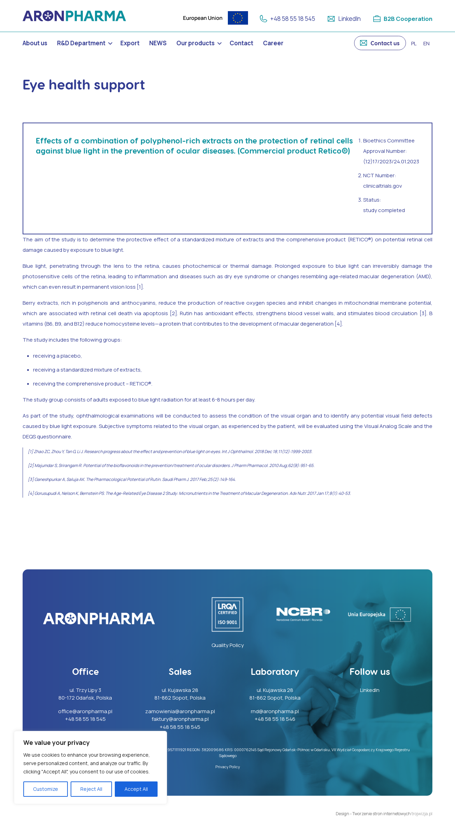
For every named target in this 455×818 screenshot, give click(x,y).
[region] (90, 767)
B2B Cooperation (407, 19)
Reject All (91, 789)
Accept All (136, 789)
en (426, 43)
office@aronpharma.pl (85, 711)
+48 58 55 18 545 (292, 19)
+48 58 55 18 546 (275, 719)
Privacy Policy (227, 766)
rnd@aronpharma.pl (275, 711)
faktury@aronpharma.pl (180, 719)
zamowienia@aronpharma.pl (180, 711)
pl (413, 43)
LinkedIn (348, 19)
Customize (45, 789)
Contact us (385, 43)
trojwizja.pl (422, 814)
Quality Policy (227, 645)
